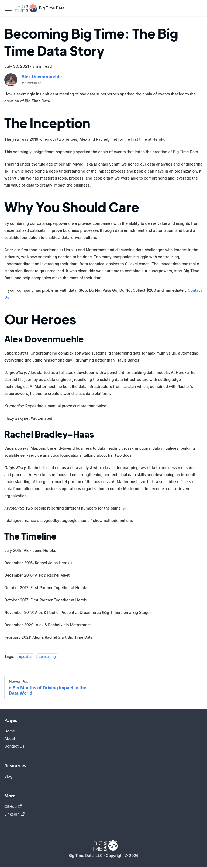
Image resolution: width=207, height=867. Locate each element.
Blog (8, 776)
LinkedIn (14, 814)
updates (25, 657)
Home (9, 731)
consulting (47, 657)
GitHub (13, 806)
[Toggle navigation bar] (8, 8)
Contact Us (14, 746)
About (9, 738)
